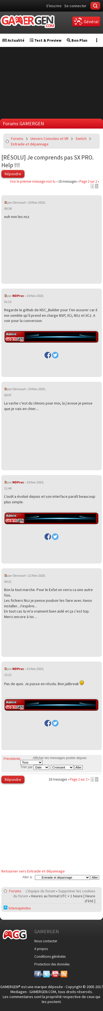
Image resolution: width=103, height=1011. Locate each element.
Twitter (46, 974)
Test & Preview (46, 40)
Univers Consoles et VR (49, 138)
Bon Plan (77, 40)
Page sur (88, 181)
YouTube (55, 974)
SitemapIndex (17, 908)
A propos (41, 948)
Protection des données (51, 964)
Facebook (37, 974)
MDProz (18, 296)
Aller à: (27, 877)
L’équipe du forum (40, 890)
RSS (63, 974)
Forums (17, 138)
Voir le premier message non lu (32, 181)
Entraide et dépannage (30, 144)
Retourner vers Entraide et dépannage (33, 871)
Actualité (13, 40)
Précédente (12, 759)
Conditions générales (50, 956)
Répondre (13, 173)
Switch (81, 138)
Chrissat (19, 202)
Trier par (34, 767)
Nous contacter (45, 941)
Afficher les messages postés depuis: (53, 760)
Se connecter (75, 5)
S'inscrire (54, 5)
